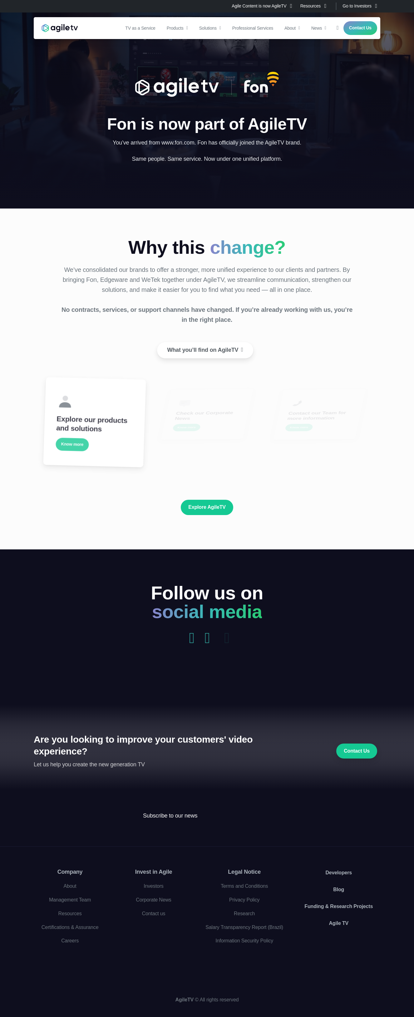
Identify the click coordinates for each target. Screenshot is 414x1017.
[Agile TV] (73, 826)
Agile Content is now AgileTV (262, 6)
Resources (313, 6)
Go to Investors (360, 6)
